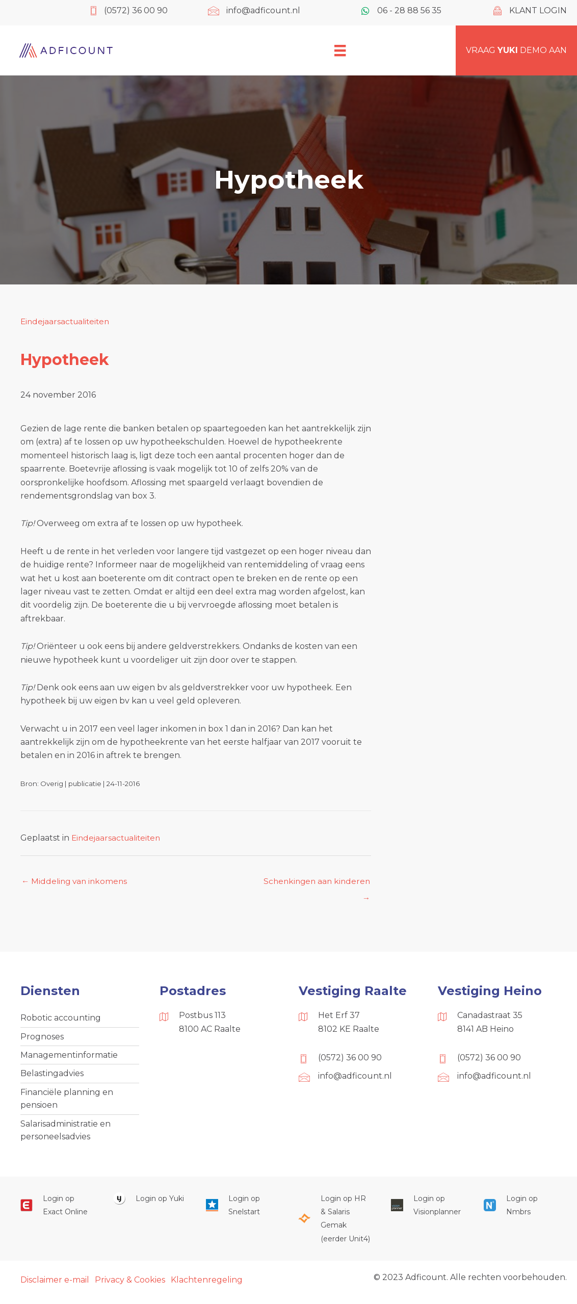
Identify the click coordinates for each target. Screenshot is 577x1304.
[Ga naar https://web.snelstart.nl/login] (242, 1210)
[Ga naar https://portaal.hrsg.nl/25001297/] (334, 1224)
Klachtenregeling (207, 1285)
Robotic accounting (60, 1019)
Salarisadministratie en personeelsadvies (65, 1134)
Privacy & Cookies (130, 1285)
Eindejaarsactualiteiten (67, 321)
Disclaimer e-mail (54, 1285)
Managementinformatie (69, 1057)
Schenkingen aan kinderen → (314, 884)
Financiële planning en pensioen (66, 1101)
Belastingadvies (52, 1076)
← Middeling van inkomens (76, 881)
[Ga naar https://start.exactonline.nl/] (56, 1210)
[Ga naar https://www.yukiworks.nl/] (149, 1204)
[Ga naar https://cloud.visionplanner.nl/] (427, 1210)
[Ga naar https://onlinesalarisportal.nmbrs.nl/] (520, 1210)
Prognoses (42, 1038)
